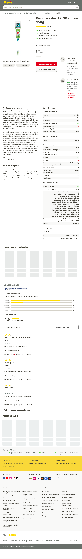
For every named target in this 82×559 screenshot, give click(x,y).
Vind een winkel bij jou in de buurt (66, 463)
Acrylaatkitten (8, 65)
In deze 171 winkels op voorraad (70, 95)
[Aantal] (39, 58)
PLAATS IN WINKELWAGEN (46, 64)
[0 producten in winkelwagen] (77, 3)
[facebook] (4, 478)
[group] (14, 463)
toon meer (48, 228)
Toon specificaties (43, 45)
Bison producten (23, 65)
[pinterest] (13, 478)
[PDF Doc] (78, 235)
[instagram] (10, 478)
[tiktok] (17, 478)
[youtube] (7, 478)
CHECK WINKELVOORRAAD (46, 69)
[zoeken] (77, 7)
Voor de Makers (10, 450)
